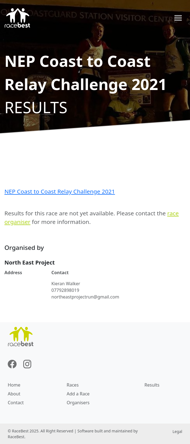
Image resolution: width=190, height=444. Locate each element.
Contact (16, 403)
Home (14, 385)
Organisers (78, 403)
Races (73, 385)
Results (151, 385)
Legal (177, 431)
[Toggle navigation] (178, 18)
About (14, 394)
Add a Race (78, 394)
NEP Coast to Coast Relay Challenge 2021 (59, 191)
